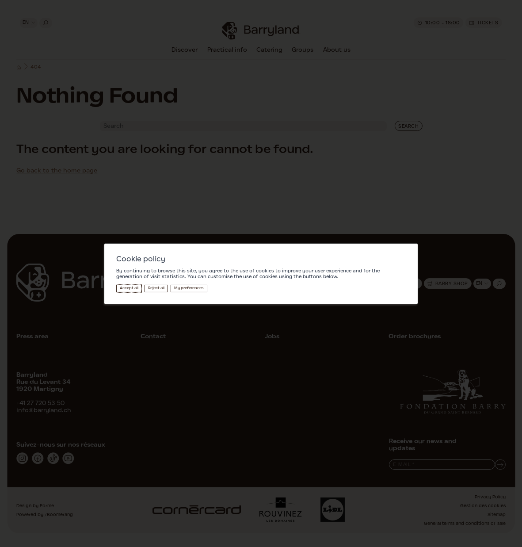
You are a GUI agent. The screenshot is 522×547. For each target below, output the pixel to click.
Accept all (129, 288)
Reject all (156, 288)
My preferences (189, 288)
